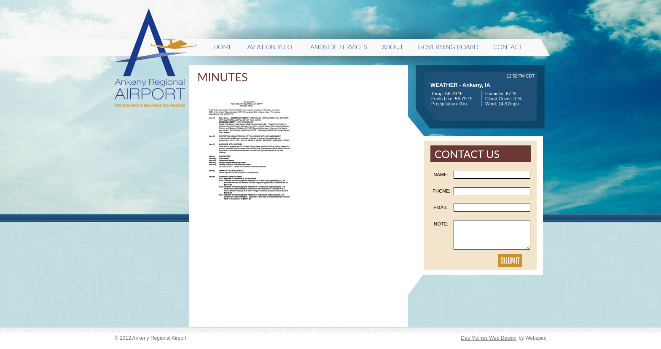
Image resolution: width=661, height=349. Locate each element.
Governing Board (448, 47)
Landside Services (337, 47)
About (392, 47)
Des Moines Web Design (488, 338)
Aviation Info (270, 47)
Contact (507, 47)
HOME (223, 47)
